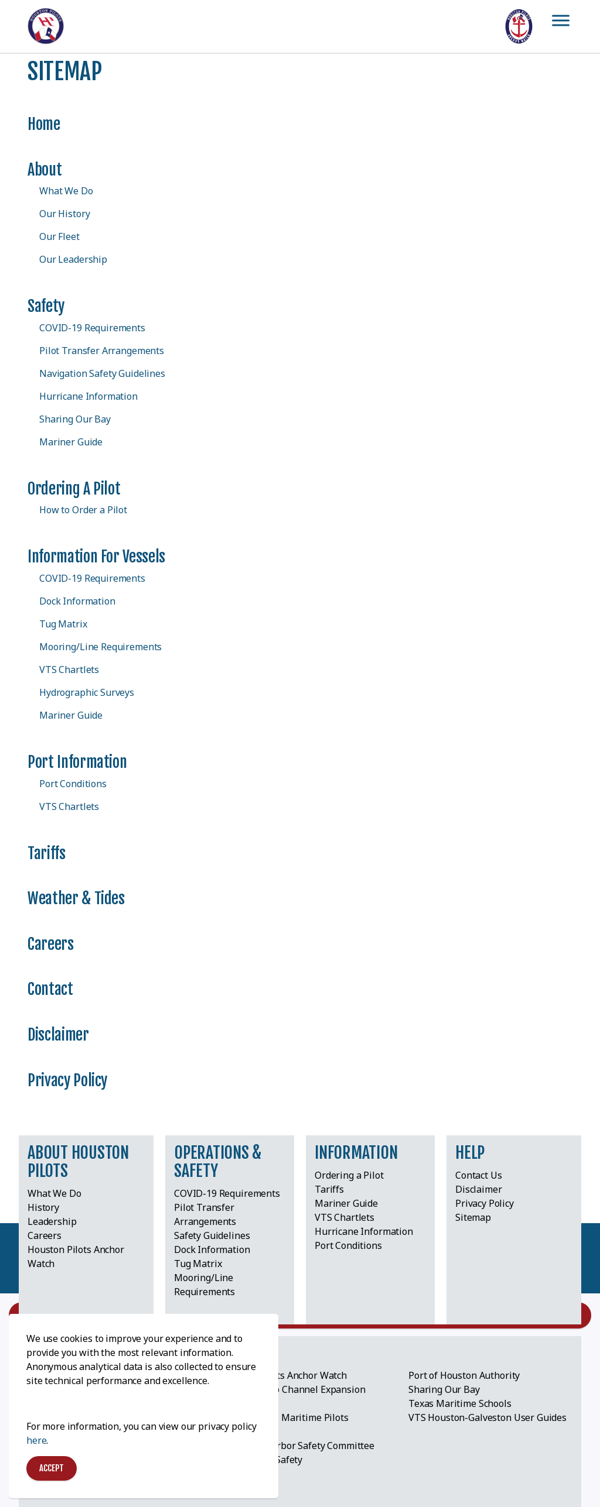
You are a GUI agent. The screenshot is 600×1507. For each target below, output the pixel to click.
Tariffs (47, 853)
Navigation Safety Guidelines (102, 373)
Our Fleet (59, 236)
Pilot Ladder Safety (261, 1459)
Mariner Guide (71, 441)
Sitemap (473, 1217)
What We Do (66, 190)
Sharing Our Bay (75, 419)
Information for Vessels (96, 556)
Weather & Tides (76, 898)
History (43, 1207)
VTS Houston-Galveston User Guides (487, 1417)
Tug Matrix (63, 623)
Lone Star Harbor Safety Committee (297, 1445)
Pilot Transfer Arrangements (101, 350)
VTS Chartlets (69, 669)
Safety (46, 306)
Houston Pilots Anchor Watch (284, 1375)
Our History (64, 213)
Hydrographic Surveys (86, 692)
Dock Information (77, 601)
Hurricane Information (88, 396)
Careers (51, 944)
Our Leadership (73, 259)
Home (44, 124)
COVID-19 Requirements (92, 327)
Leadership (52, 1221)
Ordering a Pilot (74, 488)
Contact (50, 989)
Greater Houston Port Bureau (91, 1390)
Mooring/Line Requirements (100, 646)
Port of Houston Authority (464, 1375)
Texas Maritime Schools (460, 1403)
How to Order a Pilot (83, 509)
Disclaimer (58, 1034)
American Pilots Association (87, 1375)
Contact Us (478, 1175)
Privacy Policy (67, 1080)
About (45, 169)
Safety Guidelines (212, 1235)
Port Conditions (73, 783)
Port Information (77, 762)
